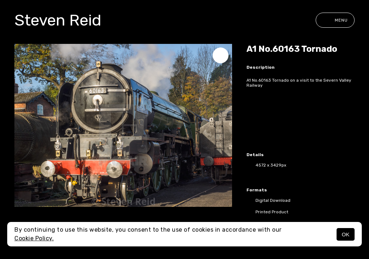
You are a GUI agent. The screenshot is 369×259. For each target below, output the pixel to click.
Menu (335, 20)
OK (346, 234)
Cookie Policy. (34, 238)
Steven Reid (57, 20)
